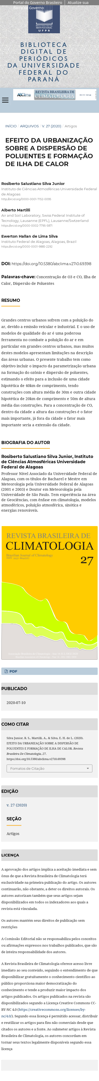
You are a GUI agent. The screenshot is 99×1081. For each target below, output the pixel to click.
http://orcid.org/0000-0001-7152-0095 (26, 199)
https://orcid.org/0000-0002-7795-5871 (27, 225)
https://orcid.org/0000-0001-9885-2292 (27, 246)
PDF (12, 671)
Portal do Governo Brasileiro (37, 2)
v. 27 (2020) (51, 126)
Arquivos (29, 126)
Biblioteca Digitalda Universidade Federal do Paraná (44, 62)
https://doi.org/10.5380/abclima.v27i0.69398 (51, 263)
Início (11, 126)
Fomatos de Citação (27, 768)
